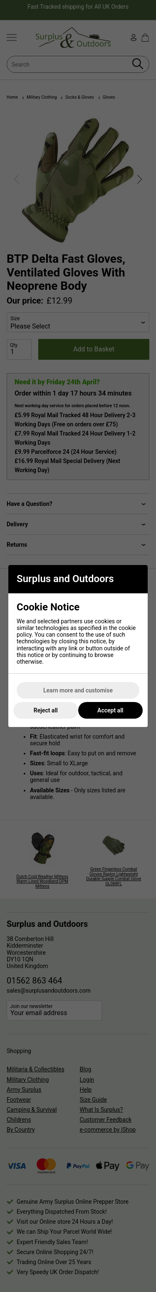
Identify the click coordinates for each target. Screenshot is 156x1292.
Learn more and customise (78, 690)
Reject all (46, 710)
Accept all (110, 710)
